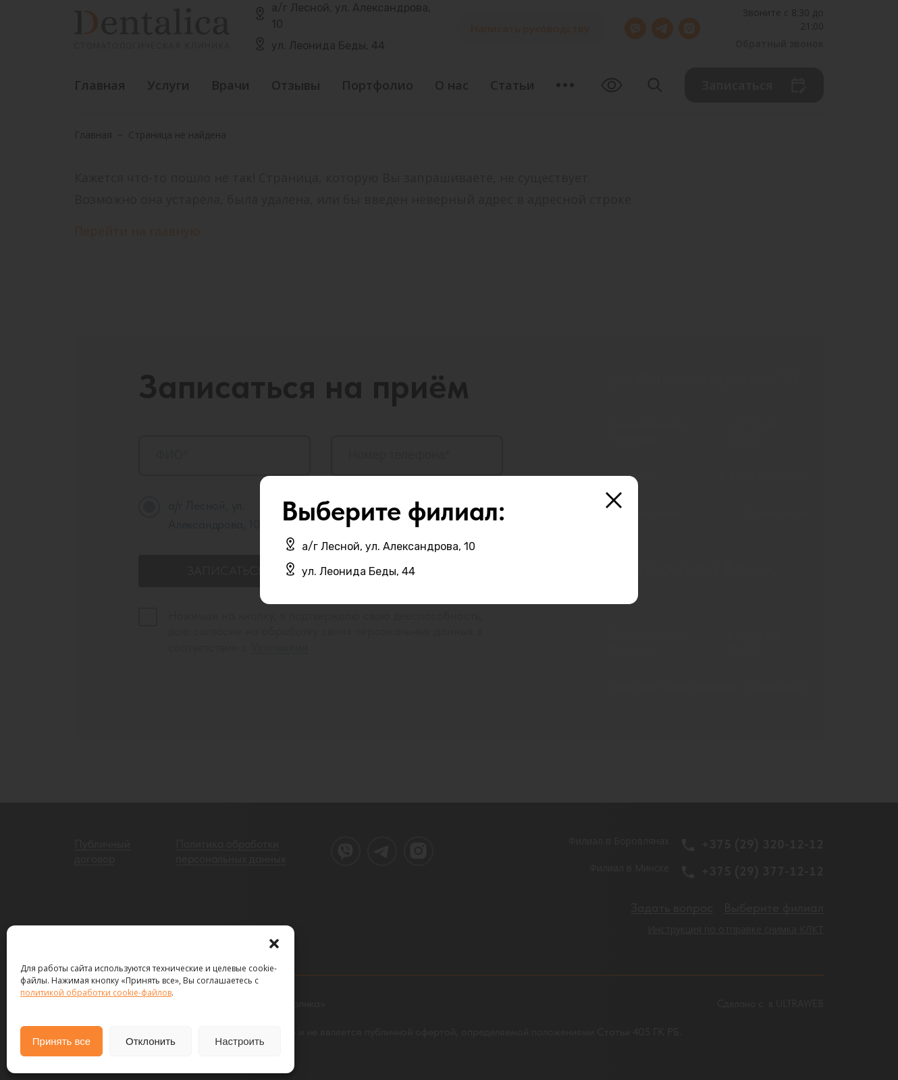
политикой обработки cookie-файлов (95, 992)
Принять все (61, 1041)
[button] (274, 942)
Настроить (239, 1041)
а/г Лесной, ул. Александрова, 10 (388, 546)
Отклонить (151, 1041)
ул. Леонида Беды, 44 (358, 571)
